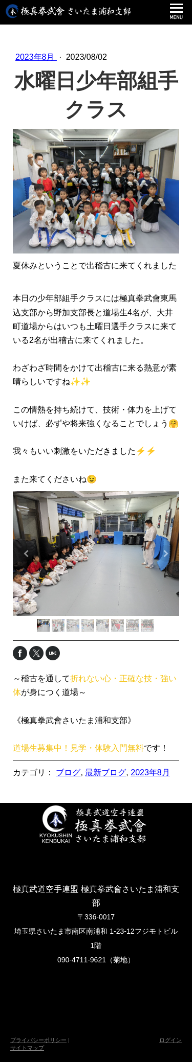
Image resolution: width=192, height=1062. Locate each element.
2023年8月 (36, 57)
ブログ (68, 772)
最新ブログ (105, 772)
